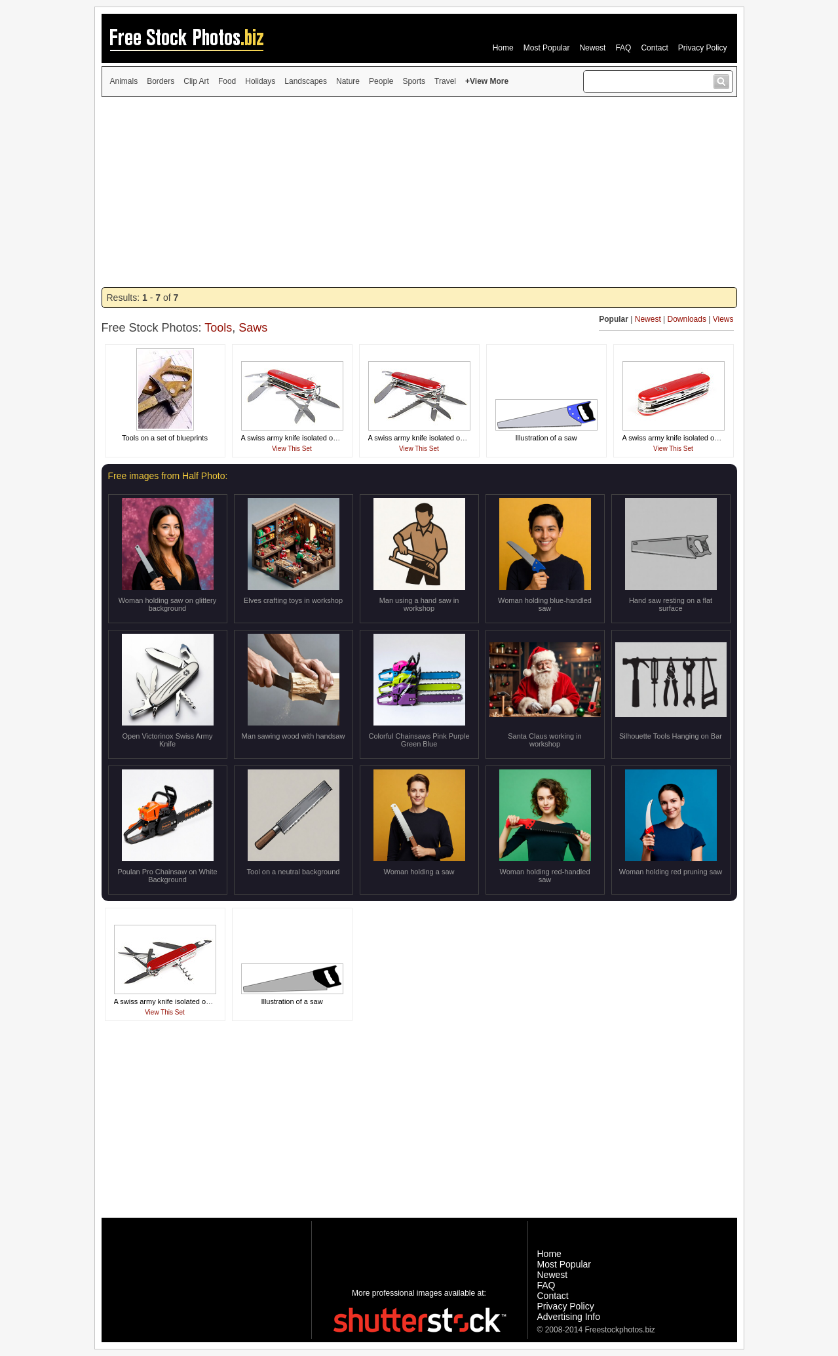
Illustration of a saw (546, 438)
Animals (124, 81)
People (381, 81)
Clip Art (196, 81)
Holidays (260, 81)
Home (503, 47)
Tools (218, 327)
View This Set (292, 448)
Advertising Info (569, 1316)
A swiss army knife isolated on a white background (321, 438)
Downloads (687, 319)
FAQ (623, 47)
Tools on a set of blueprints (165, 438)
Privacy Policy (702, 47)
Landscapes (305, 81)
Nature (348, 81)
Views (723, 319)
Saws (252, 327)
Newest (592, 47)
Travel (445, 81)
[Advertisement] (419, 192)
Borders (160, 81)
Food (227, 81)
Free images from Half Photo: (168, 476)
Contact (654, 47)
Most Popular (547, 47)
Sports (413, 81)
